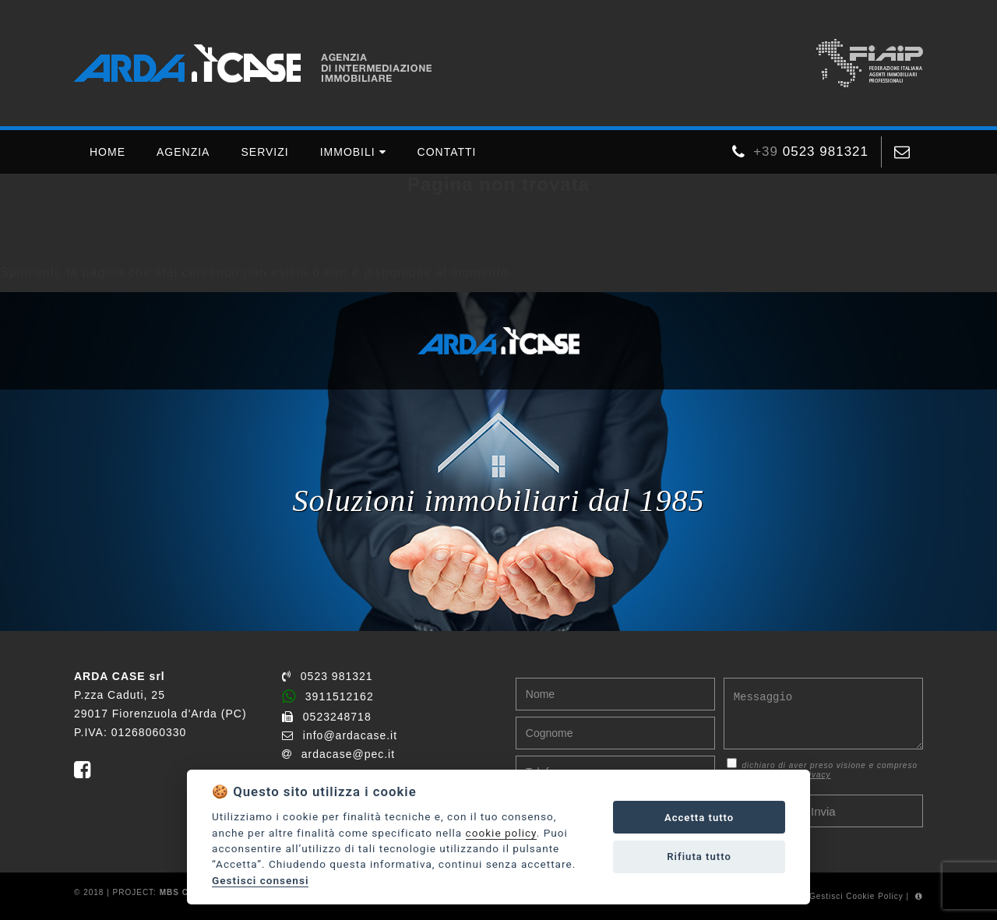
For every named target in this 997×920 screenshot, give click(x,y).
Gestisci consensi (260, 880)
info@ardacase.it (339, 735)
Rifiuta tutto (699, 856)
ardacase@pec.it (338, 754)
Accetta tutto (699, 817)
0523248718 (327, 716)
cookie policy (501, 833)
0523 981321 (327, 676)
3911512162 (328, 696)
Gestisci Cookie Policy (856, 896)
